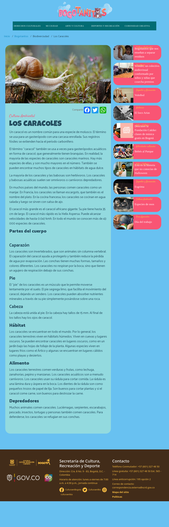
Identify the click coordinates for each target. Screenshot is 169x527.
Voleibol (139, 95)
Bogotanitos (21, 36)
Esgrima (139, 186)
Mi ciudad (52, 26)
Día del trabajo (143, 221)
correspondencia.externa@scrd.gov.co (133, 487)
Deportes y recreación (105, 26)
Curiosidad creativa (137, 26)
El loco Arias (142, 112)
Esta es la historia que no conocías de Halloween (146, 169)
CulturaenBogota (73, 489)
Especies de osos (144, 204)
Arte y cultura (74, 26)
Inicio (7, 36)
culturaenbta (67, 494)
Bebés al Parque (144, 151)
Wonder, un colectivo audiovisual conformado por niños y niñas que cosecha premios (147, 73)
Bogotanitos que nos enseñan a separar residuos (146, 52)
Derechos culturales (27, 26)
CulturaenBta (94, 489)
